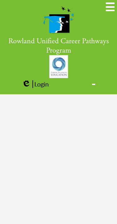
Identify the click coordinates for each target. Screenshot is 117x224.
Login (35, 84)
